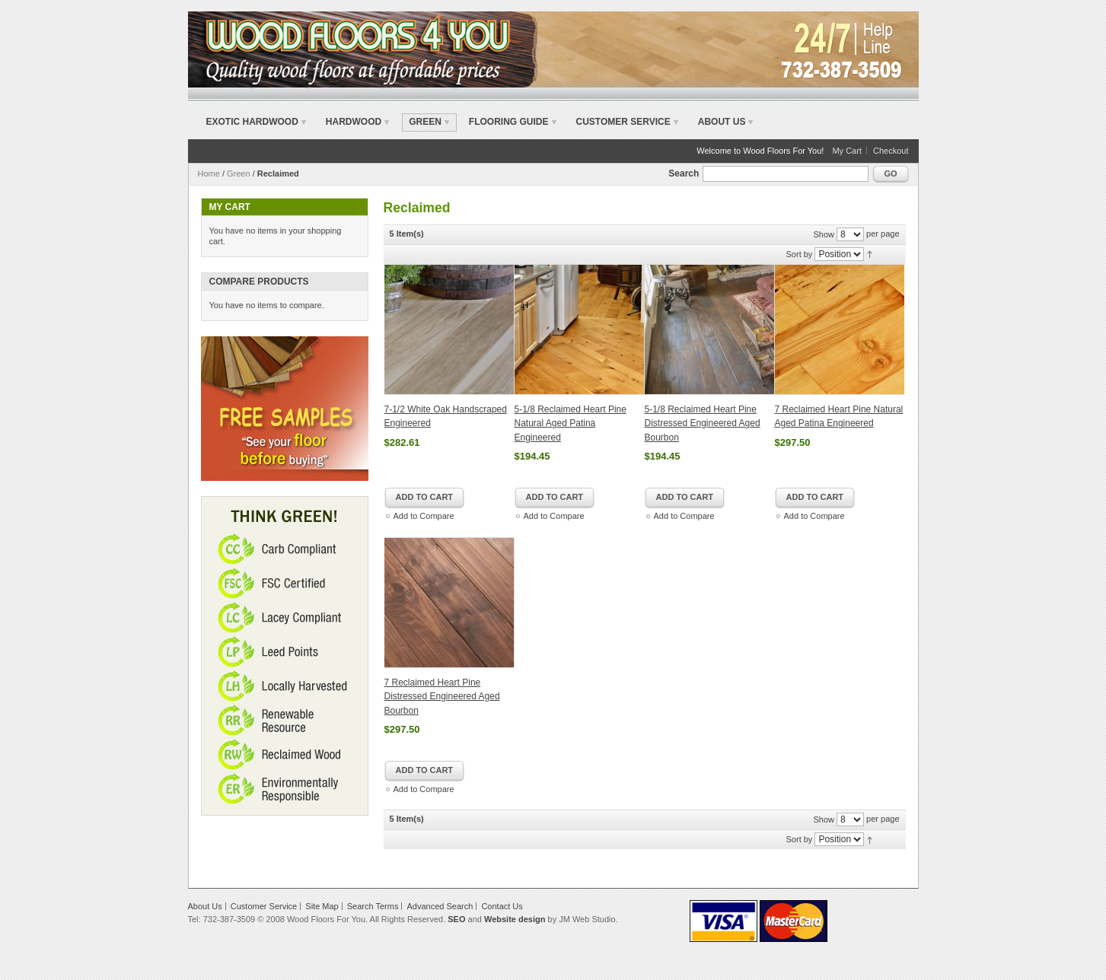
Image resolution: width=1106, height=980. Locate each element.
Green (238, 173)
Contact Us (501, 906)
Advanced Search (440, 906)
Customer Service (623, 121)
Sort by (799, 254)
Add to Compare (424, 515)
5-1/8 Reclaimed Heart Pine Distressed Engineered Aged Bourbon (702, 423)
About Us (722, 121)
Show (823, 234)
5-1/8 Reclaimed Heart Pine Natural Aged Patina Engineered (570, 423)
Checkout (890, 150)
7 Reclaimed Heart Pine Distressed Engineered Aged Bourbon (442, 696)
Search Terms (373, 906)
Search (683, 173)
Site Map (321, 906)
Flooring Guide (509, 121)
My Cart (847, 150)
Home (209, 173)
